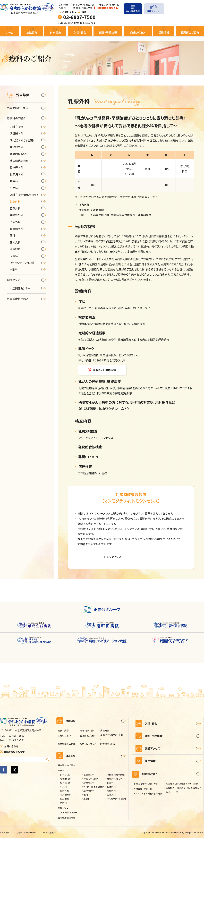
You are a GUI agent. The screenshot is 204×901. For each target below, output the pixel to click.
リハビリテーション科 (117, 861)
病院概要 (104, 793)
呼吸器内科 (65, 841)
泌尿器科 (64, 861)
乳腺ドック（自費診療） (105, 370)
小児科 (63, 849)
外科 (93, 849)
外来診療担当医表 (66, 881)
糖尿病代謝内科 (114, 841)
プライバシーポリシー (28, 895)
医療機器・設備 (107, 806)
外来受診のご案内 (66, 828)
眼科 (85, 857)
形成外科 (111, 853)
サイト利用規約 (52, 895)
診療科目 (62, 833)
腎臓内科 (90, 841)
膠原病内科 (89, 845)
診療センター (64, 871)
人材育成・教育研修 (142, 856)
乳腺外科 (111, 849)
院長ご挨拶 (63, 793)
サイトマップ (6, 895)
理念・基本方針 (87, 793)
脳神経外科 (89, 853)
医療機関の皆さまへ (67, 806)
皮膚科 (86, 861)
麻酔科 (63, 865)
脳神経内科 (65, 845)
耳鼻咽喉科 (65, 857)
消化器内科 (116, 837)
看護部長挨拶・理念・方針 (145, 851)
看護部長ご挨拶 (87, 798)
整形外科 (64, 853)
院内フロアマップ (88, 806)
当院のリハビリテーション (111, 799)
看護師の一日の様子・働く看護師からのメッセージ (183, 857)
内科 (65, 837)
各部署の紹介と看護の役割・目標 (182, 851)
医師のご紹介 (64, 798)
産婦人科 (111, 857)
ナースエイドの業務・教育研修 (147, 860)
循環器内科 (89, 837)
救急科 (110, 845)
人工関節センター (68, 875)
